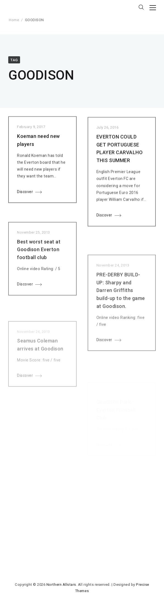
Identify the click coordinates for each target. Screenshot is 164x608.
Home (14, 20)
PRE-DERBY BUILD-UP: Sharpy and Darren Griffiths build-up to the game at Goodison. (120, 299)
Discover (25, 193)
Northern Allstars (61, 584)
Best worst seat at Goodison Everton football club (38, 255)
